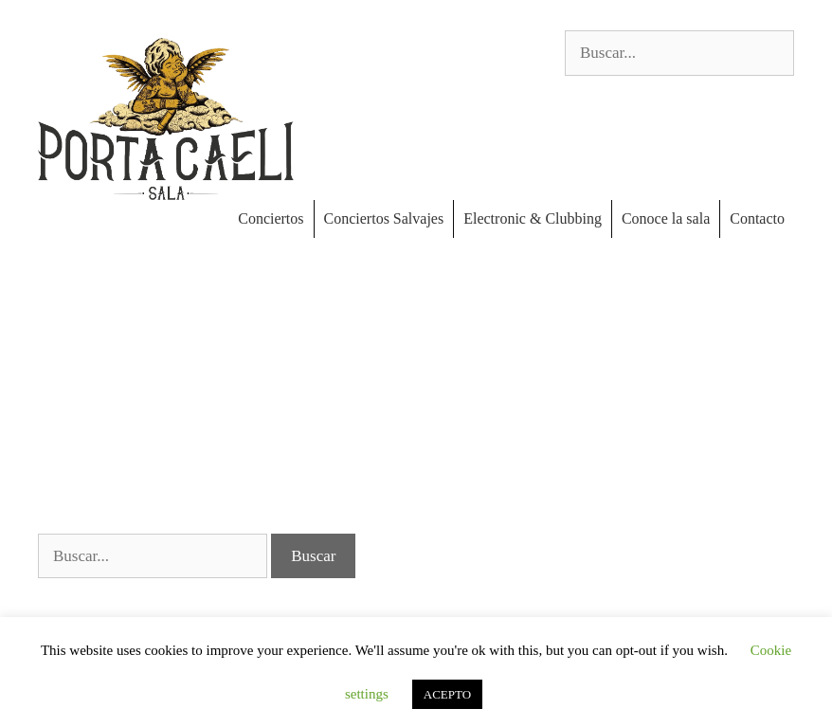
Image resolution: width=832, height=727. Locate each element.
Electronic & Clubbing (532, 218)
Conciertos (270, 218)
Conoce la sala (666, 218)
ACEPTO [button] (447, 694)
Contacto (757, 218)
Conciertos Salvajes (384, 218)
